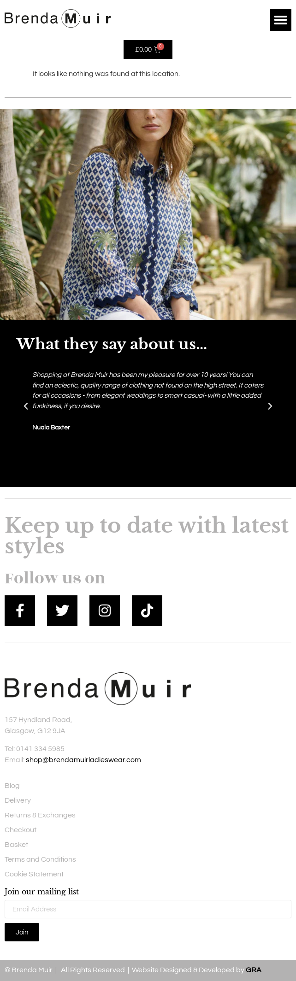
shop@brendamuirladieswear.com (83, 760)
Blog (12, 785)
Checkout (20, 830)
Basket (16, 844)
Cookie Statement (34, 874)
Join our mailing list (42, 892)
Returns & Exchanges (40, 815)
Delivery (18, 800)
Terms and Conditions (40, 859)
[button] (281, 20)
